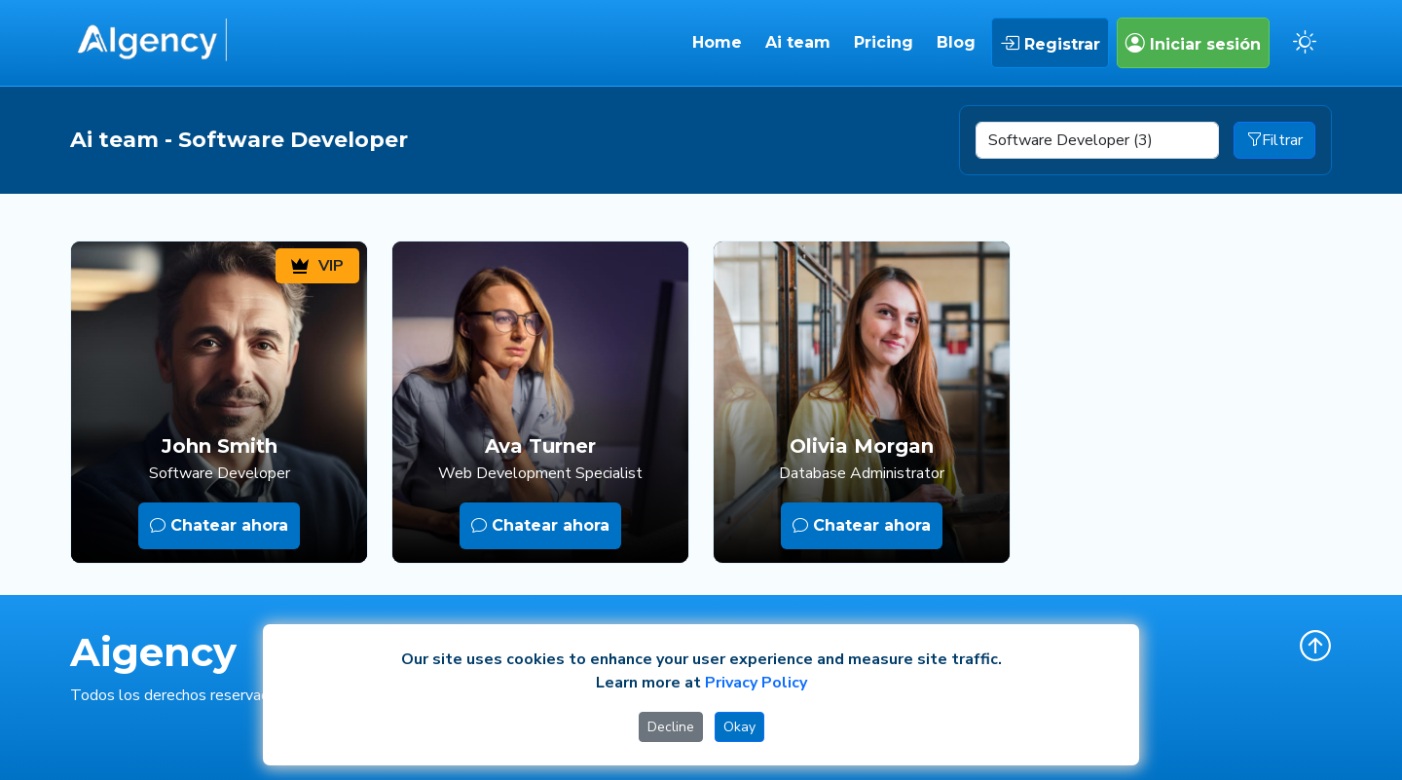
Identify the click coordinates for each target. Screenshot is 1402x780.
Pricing (883, 42)
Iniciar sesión (1193, 43)
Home (717, 42)
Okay (739, 727)
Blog (956, 42)
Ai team (797, 42)
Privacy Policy (756, 682)
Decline (670, 727)
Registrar (1050, 43)
